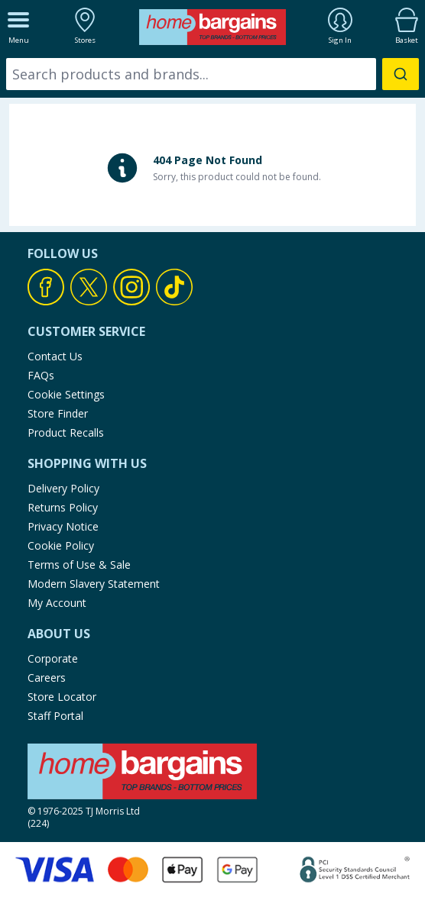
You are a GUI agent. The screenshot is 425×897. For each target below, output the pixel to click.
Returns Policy (63, 507)
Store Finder (58, 413)
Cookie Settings (66, 394)
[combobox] (212, 74)
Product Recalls (66, 432)
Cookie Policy (61, 545)
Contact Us (55, 356)
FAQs (41, 375)
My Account (57, 602)
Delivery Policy (63, 488)
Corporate (53, 658)
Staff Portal (55, 715)
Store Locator (62, 696)
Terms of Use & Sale (79, 564)
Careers (47, 677)
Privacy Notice (63, 526)
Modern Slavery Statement (94, 583)
